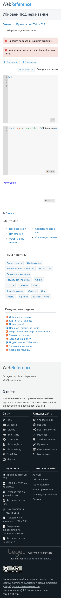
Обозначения (40, 479)
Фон (43, 291)
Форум (11, 459)
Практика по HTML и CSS (30, 24)
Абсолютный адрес (20, 338)
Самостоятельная (47, 449)
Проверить (26, 69)
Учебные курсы (46, 439)
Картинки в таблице (20, 320)
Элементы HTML (41, 296)
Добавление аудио (20, 317)
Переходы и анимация (18, 274)
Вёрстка (41, 424)
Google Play (14, 449)
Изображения (34, 262)
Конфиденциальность (45, 494)
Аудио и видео (14, 262)
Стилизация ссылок (46, 237)
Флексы (32, 291)
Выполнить (11, 62)
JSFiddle (12, 424)
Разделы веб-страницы (18, 279)
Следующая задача (47, 69)
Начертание (16, 233)
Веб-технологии (46, 429)
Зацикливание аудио (21, 346)
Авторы (37, 474)
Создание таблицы (19, 349)
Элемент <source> (19, 335)
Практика (42, 444)
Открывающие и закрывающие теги (29, 331)
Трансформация (15, 291)
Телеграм (12, 439)
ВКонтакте (13, 434)
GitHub (11, 429)
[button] (54, 4)
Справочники (45, 419)
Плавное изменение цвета (24, 327)
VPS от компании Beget (37, 558)
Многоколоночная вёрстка (20, 268)
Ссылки (10, 213)
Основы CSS (45, 268)
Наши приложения (43, 489)
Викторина (43, 454)
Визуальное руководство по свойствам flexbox (13, 529)
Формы (10, 296)
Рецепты (42, 434)
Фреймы (23, 296)
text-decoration (17, 228)
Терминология (41, 484)
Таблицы (23, 285)
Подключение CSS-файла (23, 342)
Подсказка (29, 62)
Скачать (37, 499)
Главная (7, 24)
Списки (38, 279)
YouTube (12, 454)
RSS (9, 419)
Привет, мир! (16, 324)
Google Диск (14, 444)
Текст (35, 285)
